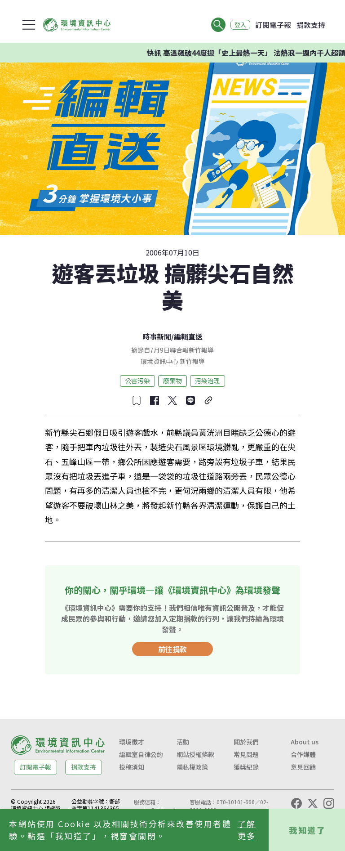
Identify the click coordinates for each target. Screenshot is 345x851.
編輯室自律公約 (141, 754)
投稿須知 (131, 766)
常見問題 (246, 754)
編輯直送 (188, 336)
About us (304, 741)
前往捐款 (172, 649)
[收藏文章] (136, 400)
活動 (183, 741)
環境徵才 (131, 741)
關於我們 (246, 741)
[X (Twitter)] (312, 803)
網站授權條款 (195, 754)
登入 (238, 24)
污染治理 (207, 380)
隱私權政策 (192, 766)
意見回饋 (303, 766)
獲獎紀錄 (246, 766)
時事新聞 (156, 336)
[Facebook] (296, 803)
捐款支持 (310, 24)
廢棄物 (172, 380)
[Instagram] (328, 803)
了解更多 (247, 830)
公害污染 (137, 380)
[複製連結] (208, 400)
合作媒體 (303, 754)
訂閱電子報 (273, 24)
